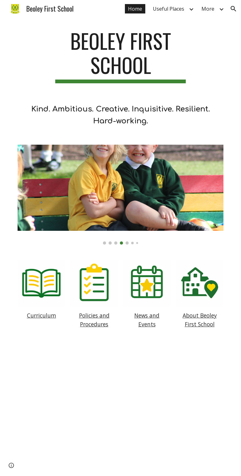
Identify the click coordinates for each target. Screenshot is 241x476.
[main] (120, 56)
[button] (233, 8)
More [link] (207, 8)
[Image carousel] (120, 195)
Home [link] (135, 8)
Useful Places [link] (168, 8)
